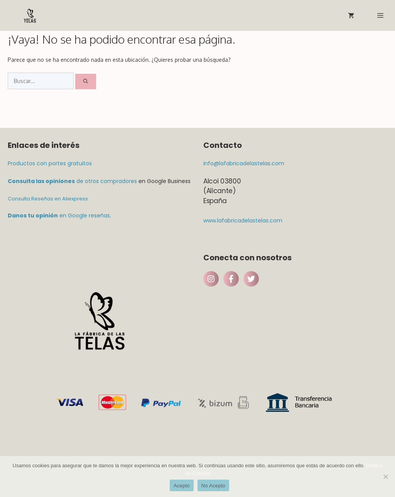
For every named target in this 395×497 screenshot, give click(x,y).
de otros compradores (72, 181)
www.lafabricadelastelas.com (242, 220)
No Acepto (213, 486)
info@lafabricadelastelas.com (243, 163)
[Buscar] (85, 81)
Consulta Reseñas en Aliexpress (48, 198)
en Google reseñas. (59, 215)
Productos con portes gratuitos (50, 163)
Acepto (182, 486)
